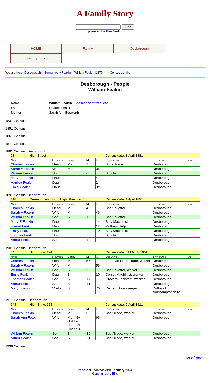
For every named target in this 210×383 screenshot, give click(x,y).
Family (88, 48)
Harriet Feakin (21, 226)
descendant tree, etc (92, 103)
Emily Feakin (20, 187)
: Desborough (36, 151)
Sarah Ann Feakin (24, 317)
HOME (36, 48)
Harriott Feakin (22, 182)
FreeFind (112, 31)
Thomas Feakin (22, 235)
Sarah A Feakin (22, 169)
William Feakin (22, 173)
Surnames (51, 72)
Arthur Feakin (21, 240)
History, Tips (36, 58)
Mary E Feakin (22, 178)
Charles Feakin (22, 164)
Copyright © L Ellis (105, 373)
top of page (194, 358)
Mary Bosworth (22, 288)
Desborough (139, 48)
